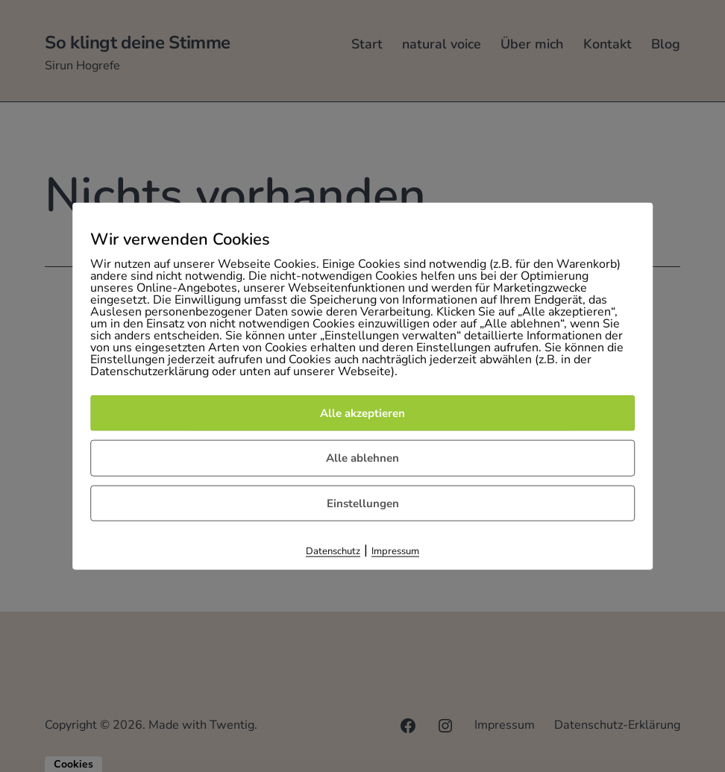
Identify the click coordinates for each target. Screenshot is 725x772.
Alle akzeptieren (362, 413)
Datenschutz (333, 551)
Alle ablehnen (362, 458)
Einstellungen (363, 503)
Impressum (395, 551)
